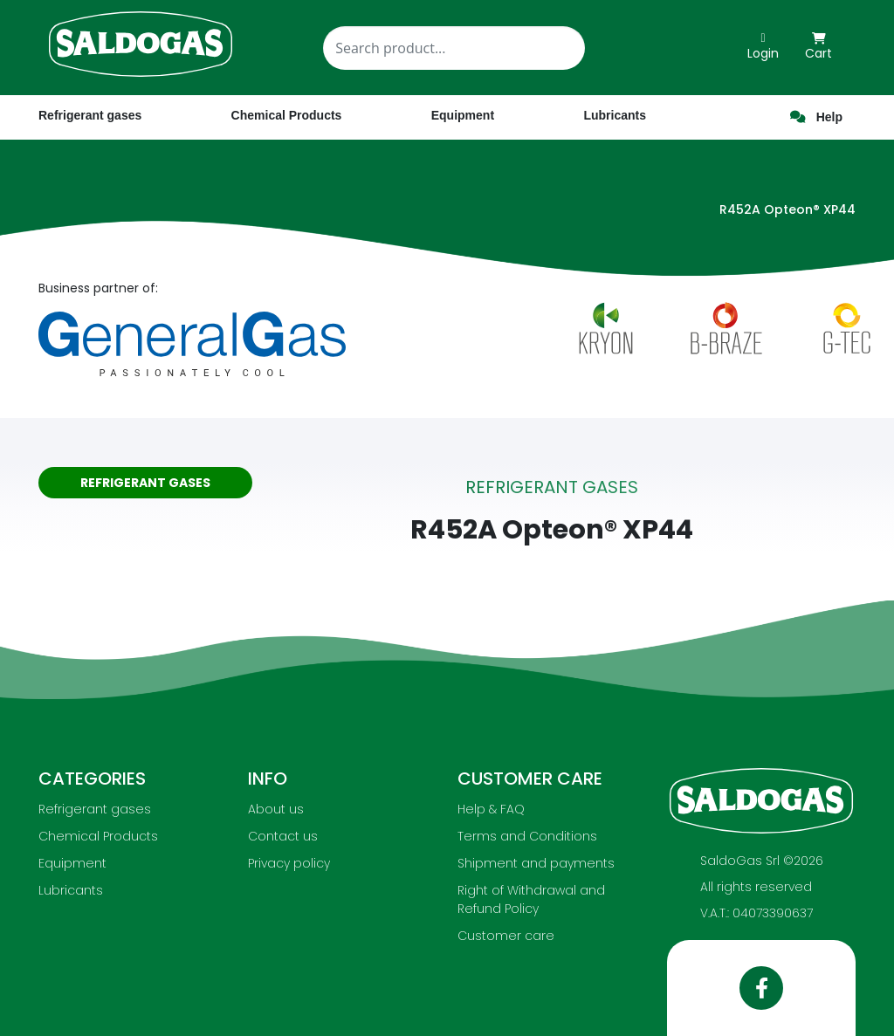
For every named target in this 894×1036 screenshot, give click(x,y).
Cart (818, 47)
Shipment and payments (536, 863)
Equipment (72, 863)
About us (276, 809)
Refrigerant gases (89, 115)
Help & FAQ (491, 809)
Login (763, 47)
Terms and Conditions (527, 836)
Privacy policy (289, 863)
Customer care (505, 935)
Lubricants (70, 890)
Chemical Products (98, 836)
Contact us (283, 836)
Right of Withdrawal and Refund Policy (531, 899)
